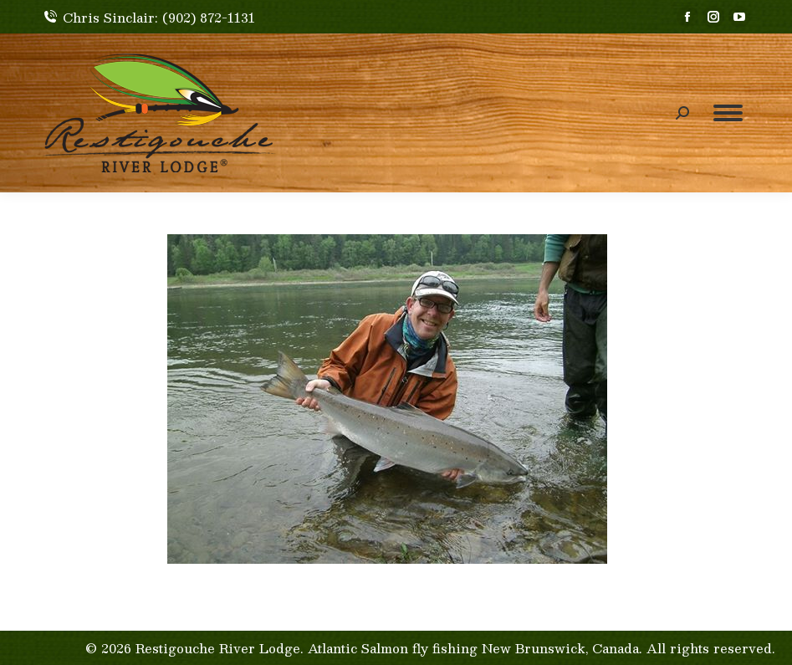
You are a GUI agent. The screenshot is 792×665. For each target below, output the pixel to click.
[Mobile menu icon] (728, 113)
